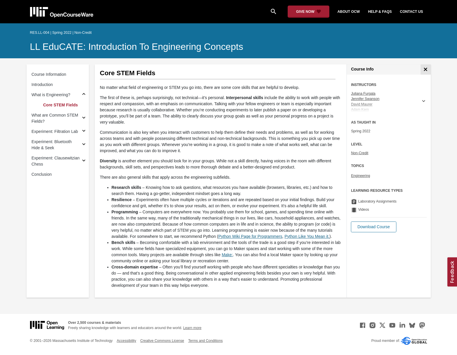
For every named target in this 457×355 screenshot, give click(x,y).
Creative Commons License (162, 341)
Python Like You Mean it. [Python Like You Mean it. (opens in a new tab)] (306, 236)
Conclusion (41, 174)
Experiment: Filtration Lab (54, 131)
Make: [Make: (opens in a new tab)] (227, 254)
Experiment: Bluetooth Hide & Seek (51, 144)
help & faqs (380, 12)
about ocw (349, 12)
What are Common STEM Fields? (54, 118)
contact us (411, 12)
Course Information (48, 74)
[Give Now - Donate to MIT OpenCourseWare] (308, 12)
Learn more (192, 328)
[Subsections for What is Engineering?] (84, 95)
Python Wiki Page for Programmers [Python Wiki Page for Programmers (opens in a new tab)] (250, 236)
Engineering (360, 176)
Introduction (42, 84)
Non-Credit (359, 153)
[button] (373, 227)
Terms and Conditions (205, 341)
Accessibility (126, 341)
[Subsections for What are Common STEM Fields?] (84, 118)
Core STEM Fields (60, 105)
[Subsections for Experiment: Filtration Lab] (84, 132)
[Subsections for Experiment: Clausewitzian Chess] (84, 161)
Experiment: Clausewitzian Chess (55, 161)
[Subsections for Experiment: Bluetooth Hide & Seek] (84, 145)
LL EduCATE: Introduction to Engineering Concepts (136, 46)
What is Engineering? (50, 94)
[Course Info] (426, 69)
